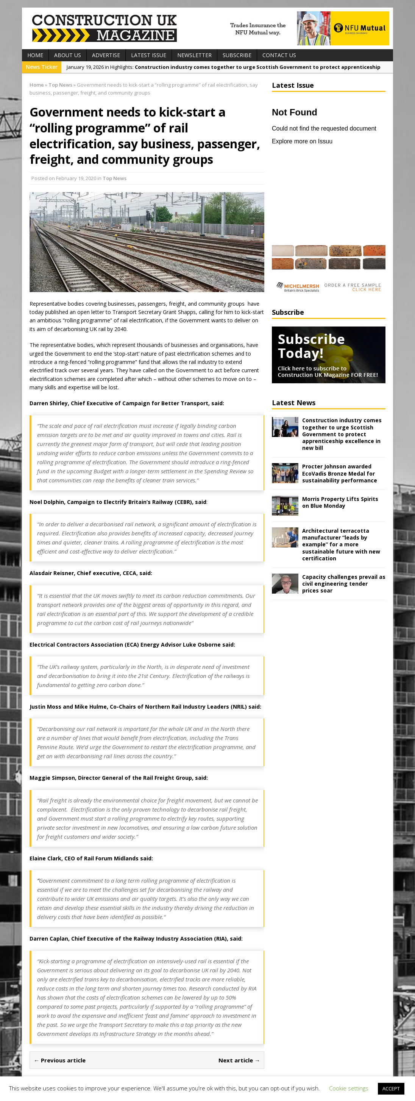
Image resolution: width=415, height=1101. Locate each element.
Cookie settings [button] (348, 1088)
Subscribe (237, 55)
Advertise (106, 55)
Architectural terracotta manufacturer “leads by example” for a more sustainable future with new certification (341, 544)
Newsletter (194, 55)
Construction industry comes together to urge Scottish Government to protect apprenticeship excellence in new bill (342, 434)
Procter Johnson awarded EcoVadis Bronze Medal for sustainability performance (339, 473)
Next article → (239, 1060)
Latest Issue (148, 55)
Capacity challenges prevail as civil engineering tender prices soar (343, 583)
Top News (114, 178)
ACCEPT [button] (391, 1088)
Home (35, 55)
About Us (67, 55)
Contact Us (279, 55)
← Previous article (60, 1060)
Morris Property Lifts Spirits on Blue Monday (340, 502)
